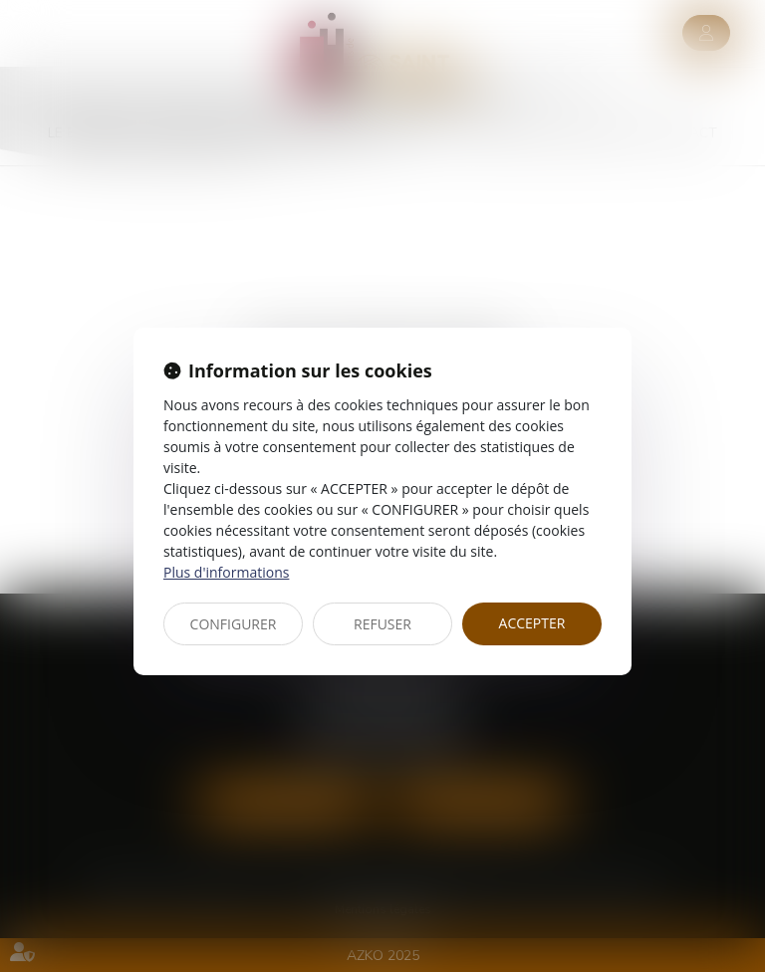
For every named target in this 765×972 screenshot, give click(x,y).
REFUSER (382, 623)
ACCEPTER (532, 622)
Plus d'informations (226, 572)
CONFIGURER (233, 623)
